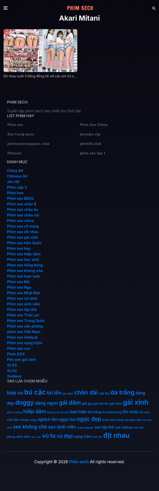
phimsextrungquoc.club (28, 144)
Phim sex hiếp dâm (24, 254)
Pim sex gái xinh (21, 359)
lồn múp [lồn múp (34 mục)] (130, 411)
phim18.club (90, 144)
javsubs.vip (90, 134)
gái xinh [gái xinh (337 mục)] (136, 402)
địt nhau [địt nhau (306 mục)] (116, 435)
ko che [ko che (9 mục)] (65, 412)
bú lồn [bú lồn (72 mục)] (54, 393)
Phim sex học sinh (23, 259)
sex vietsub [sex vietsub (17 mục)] (124, 427)
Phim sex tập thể (22, 309)
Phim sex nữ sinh (22, 298)
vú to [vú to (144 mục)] (49, 435)
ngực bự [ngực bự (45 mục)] (67, 419)
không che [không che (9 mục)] (53, 412)
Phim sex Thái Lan (23, 315)
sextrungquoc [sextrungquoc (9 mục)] (85, 427)
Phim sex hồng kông (25, 265)
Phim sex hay (19, 248)
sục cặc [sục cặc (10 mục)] (36, 436)
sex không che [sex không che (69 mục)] (30, 427)
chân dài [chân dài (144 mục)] (86, 392)
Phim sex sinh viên (23, 304)
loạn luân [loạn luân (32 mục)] (78, 412)
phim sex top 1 (93, 153)
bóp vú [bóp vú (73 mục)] (15, 393)
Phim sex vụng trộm (24, 343)
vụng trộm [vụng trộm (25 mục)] (83, 436)
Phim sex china (20, 220)
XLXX (12, 370)
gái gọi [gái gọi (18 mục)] (87, 403)
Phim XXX (16, 354)
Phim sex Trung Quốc (26, 320)
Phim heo (15, 193)
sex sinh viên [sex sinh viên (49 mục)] (62, 427)
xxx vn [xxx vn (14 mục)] (97, 436)
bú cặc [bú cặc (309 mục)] (35, 392)
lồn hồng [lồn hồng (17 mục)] (94, 412)
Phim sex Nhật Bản (23, 293)
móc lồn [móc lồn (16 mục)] (13, 420)
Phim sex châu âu (22, 209)
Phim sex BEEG (20, 198)
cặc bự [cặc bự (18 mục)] (104, 393)
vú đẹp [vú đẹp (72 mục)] (65, 436)
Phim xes (15, 125)
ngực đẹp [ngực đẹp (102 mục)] (89, 419)
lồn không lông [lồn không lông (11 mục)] (112, 412)
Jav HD (13, 181)
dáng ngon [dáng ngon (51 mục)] (46, 403)
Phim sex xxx (18, 348)
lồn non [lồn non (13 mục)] (144, 412)
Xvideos (14, 376)
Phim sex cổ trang (23, 226)
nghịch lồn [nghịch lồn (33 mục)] (47, 419)
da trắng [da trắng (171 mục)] (122, 392)
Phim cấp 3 (17, 187)
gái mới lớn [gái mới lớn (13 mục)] (101, 403)
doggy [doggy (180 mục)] (24, 402)
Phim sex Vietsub (22, 337)
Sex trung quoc (20, 134)
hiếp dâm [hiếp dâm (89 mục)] (34, 411)
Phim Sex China (94, 125)
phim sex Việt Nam (23, 331)
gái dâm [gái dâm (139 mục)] (70, 402)
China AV (15, 170)
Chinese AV (17, 176)
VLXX (12, 365)
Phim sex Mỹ (18, 281)
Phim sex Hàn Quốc (24, 243)
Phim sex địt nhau (23, 231)
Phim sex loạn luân (23, 276)
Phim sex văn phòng (25, 326)
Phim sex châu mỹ (23, 215)
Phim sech (79, 462)
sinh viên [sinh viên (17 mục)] (23, 436)
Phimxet (14, 153)
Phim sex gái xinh (22, 237)
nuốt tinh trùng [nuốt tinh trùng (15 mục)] (113, 420)
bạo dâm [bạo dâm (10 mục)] (67, 393)
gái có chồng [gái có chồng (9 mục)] (14, 412)
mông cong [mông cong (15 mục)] (28, 420)
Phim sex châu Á (22, 204)
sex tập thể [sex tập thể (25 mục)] (104, 427)
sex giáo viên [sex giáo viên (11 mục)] (133, 420)
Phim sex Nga (19, 287)
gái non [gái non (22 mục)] (115, 403)
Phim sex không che (25, 270)
